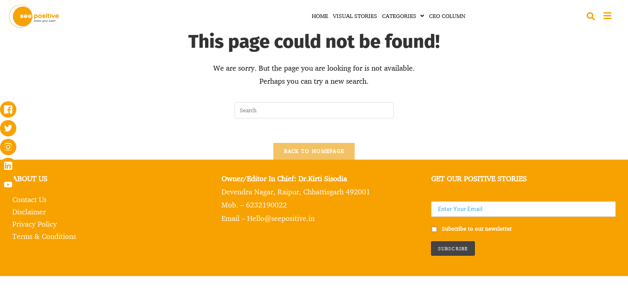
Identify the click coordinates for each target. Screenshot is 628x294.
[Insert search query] (314, 110)
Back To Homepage (314, 151)
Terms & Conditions (44, 236)
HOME (320, 15)
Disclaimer (29, 211)
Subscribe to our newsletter (471, 228)
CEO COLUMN (447, 15)
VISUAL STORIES (355, 15)
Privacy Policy (34, 223)
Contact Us (29, 199)
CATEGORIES (403, 15)
